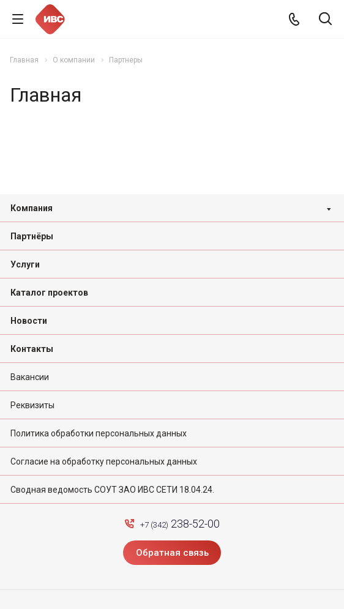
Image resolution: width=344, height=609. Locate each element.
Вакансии (29, 377)
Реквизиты (32, 405)
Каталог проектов (49, 292)
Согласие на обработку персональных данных (103, 461)
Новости (28, 321)
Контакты (31, 349)
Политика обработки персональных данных (98, 433)
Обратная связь (172, 552)
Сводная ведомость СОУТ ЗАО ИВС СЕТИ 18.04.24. (112, 490)
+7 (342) (180, 523)
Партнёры (31, 236)
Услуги (25, 264)
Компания (31, 208)
